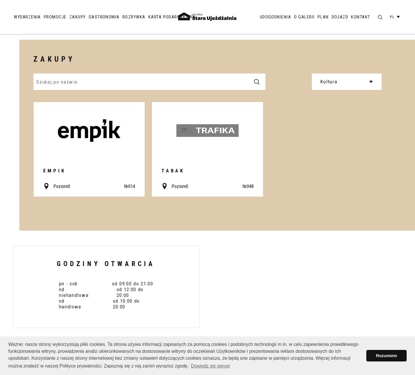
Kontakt (360, 17)
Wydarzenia (27, 17)
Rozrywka (134, 17)
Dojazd (340, 17)
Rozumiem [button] (386, 355)
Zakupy (77, 17)
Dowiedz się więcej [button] (210, 365)
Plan (323, 17)
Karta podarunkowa (171, 17)
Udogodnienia (275, 17)
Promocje (55, 17)
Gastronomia (104, 17)
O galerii (304, 17)
